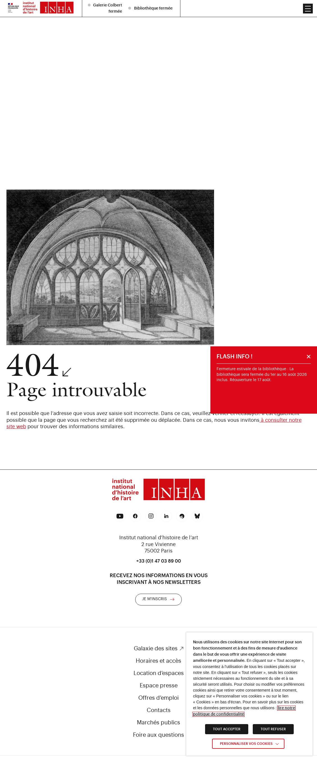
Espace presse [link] (159, 685)
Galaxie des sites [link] (156, 648)
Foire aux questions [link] (158, 735)
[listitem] (151, 4)
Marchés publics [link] (158, 723)
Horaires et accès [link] (158, 661)
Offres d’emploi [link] (158, 698)
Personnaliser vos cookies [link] (246, 743)
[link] (158, 490)
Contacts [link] (159, 710)
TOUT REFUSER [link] (273, 729)
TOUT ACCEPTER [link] (226, 729)
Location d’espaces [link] (159, 673)
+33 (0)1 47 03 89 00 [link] (158, 561)
